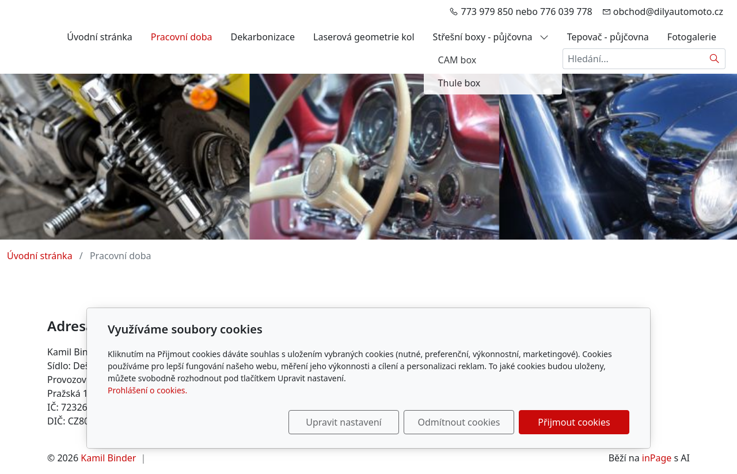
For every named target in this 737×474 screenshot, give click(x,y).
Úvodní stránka (99, 37)
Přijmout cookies (574, 422)
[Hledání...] (633, 58)
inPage (657, 458)
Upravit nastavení (343, 422)
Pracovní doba (181, 37)
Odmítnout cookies (459, 422)
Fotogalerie (691, 37)
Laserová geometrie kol (364, 37)
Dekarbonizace (262, 37)
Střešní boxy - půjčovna (491, 37)
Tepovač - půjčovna (608, 37)
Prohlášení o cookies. (147, 390)
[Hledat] (714, 58)
